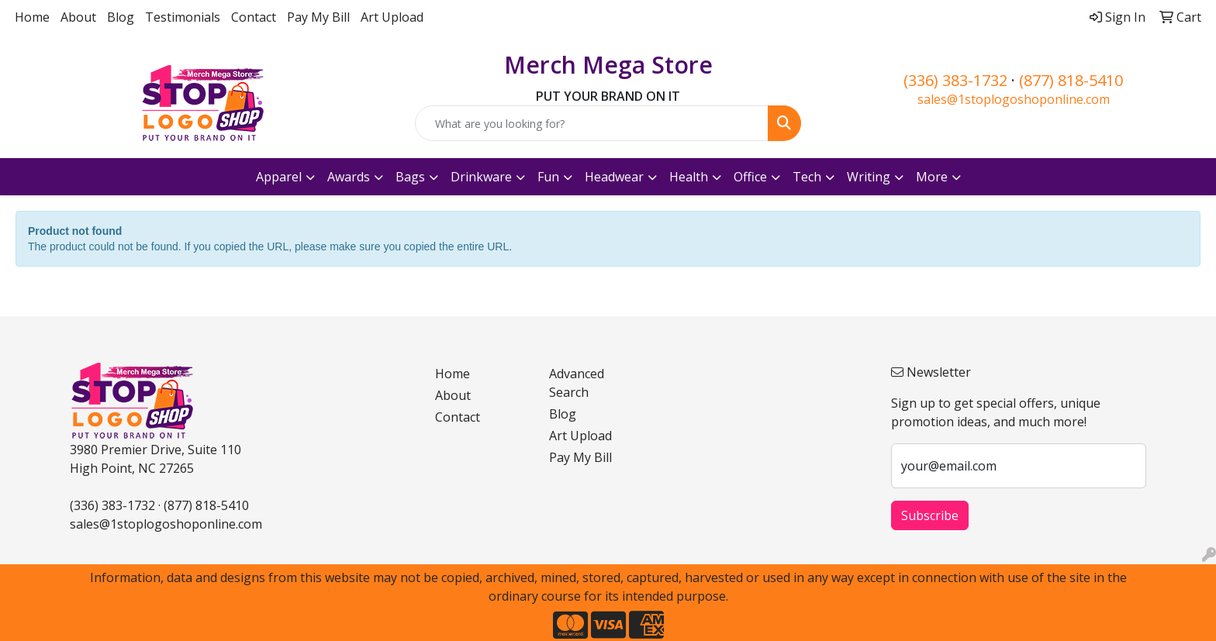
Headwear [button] (614, 176)
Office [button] (750, 176)
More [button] (932, 176)
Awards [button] (348, 176)
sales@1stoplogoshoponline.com (1013, 99)
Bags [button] (410, 176)
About (78, 17)
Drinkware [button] (481, 176)
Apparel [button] (279, 176)
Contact (253, 17)
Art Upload (392, 17)
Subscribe (930, 515)
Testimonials (182, 17)
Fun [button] (548, 176)
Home (32, 17)
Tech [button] (807, 176)
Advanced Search (576, 383)
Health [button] (688, 176)
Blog (120, 17)
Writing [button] (868, 176)
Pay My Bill (318, 17)
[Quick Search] (592, 123)
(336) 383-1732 (955, 80)
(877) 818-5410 (1071, 80)
